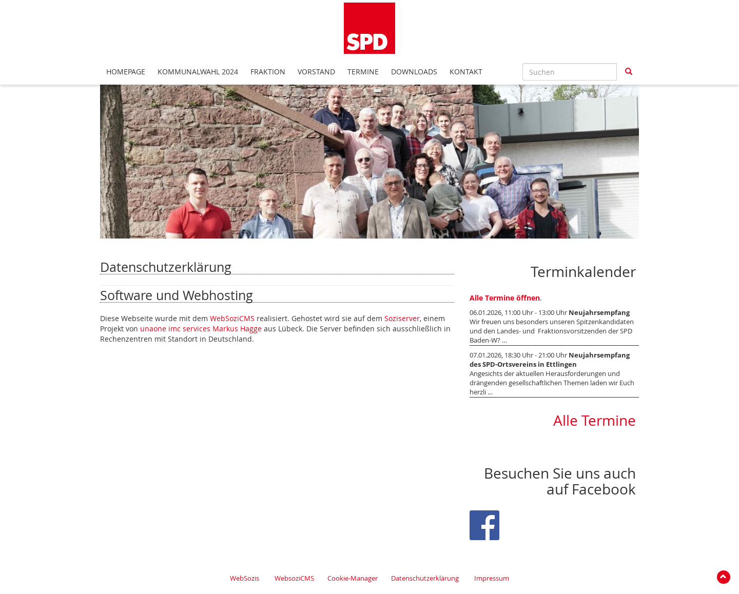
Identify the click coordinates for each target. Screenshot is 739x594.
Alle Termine (594, 420)
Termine (363, 71)
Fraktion (267, 71)
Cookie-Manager (352, 578)
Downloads (414, 71)
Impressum (491, 578)
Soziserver (402, 318)
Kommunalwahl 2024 (198, 71)
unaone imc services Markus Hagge (201, 328)
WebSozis (244, 578)
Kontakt (466, 71)
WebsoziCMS (294, 578)
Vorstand (316, 71)
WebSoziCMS (232, 318)
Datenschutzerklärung (425, 578)
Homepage (125, 71)
